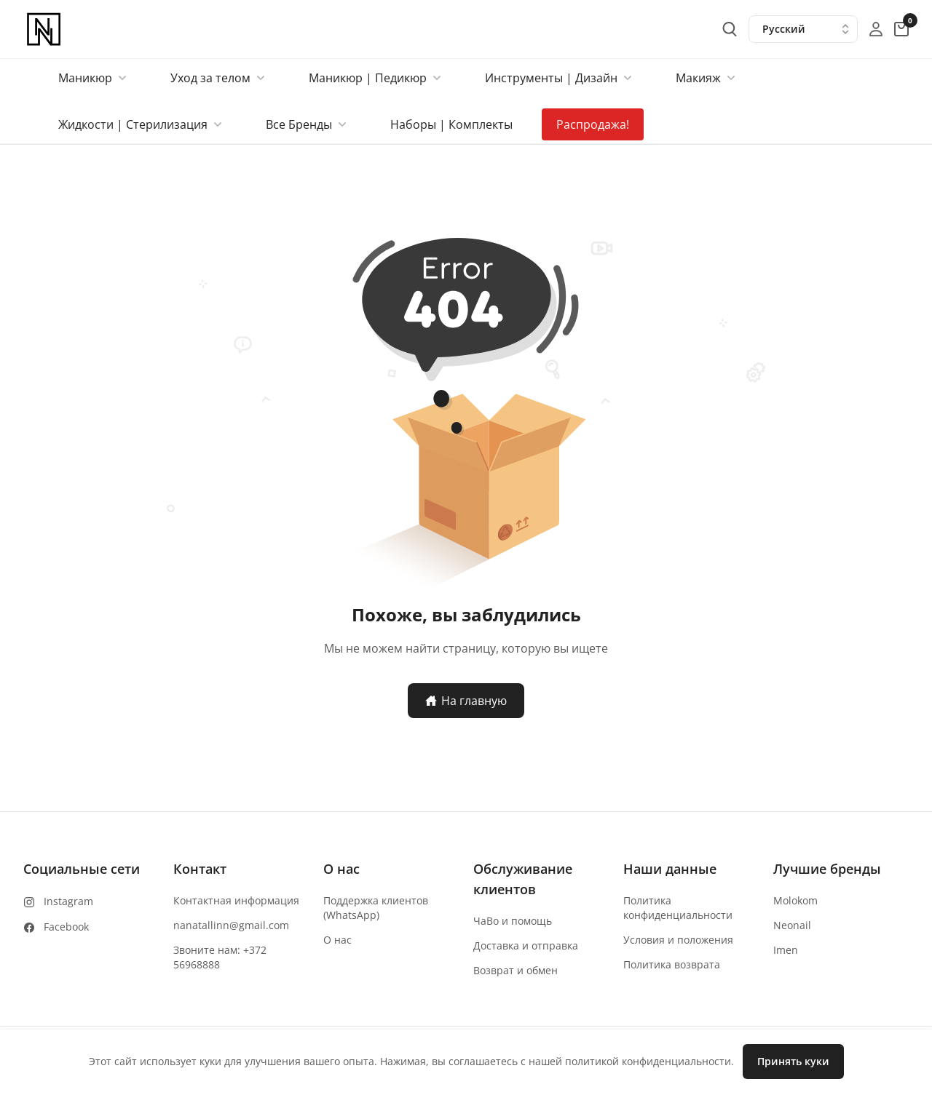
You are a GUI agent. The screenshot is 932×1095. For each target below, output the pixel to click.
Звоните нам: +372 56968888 (219, 957)
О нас (337, 940)
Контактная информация (236, 900)
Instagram (68, 901)
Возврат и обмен (515, 970)
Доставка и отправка (525, 945)
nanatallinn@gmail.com (231, 925)
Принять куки (793, 1061)
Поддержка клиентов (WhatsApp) (375, 907)
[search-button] (729, 29)
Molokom (795, 900)
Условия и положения (678, 940)
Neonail (792, 925)
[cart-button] (901, 29)
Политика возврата (671, 964)
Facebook (66, 926)
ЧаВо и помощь (512, 921)
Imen (785, 950)
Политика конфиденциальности (677, 907)
